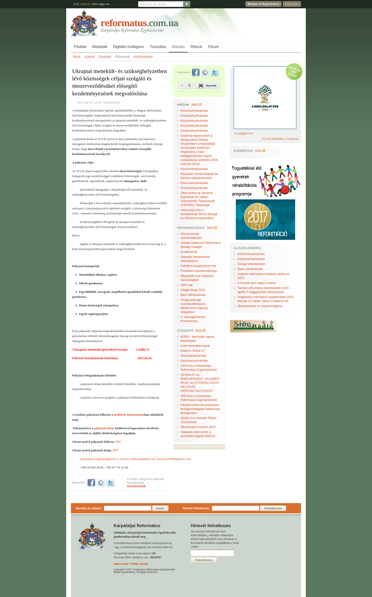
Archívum (292, 138)
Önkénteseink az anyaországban (259, 306)
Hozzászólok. (136, 486)
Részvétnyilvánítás (193, 355)
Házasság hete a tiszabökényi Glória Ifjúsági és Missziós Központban (199, 214)
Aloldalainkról (143, 56)
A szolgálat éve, (244, 133)
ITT (118, 441)
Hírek (76, 56)
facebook (91, 482)
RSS (194, 104)
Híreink (183, 104)
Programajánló (191, 228)
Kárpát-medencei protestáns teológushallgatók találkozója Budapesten (200, 409)
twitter (110, 482)
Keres (160, 508)
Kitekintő (105, 56)
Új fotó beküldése (273, 138)
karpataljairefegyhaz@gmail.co (99, 459)
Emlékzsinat (189, 252)
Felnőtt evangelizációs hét (198, 266)
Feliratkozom (273, 508)
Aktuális (178, 47)
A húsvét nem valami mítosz (256, 283)
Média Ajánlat (139, 563)
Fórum (213, 47)
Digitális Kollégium (128, 47)
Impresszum (121, 563)
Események (243, 151)
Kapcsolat (292, 4)
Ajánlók (89, 56)
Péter (95, 4)
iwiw (101, 482)
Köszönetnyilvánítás (194, 110)
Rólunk (196, 47)
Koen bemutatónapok (195, 345)
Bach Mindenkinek (193, 295)
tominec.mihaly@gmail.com (137, 459)
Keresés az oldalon (89, 508)
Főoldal (80, 47)
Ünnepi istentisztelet (251, 264)
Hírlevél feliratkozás (196, 508)
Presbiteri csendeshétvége (199, 271)
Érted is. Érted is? (193, 350)
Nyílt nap (187, 285)
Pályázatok (122, 56)
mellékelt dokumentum (129, 414)
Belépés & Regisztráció (263, 4)
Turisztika (158, 47)
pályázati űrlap (104, 428)
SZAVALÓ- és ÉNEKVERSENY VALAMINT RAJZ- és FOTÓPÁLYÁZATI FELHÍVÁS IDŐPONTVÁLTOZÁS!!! (200, 383)
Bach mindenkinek (250, 269)
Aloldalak (99, 47)
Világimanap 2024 (193, 290)
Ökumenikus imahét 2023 (198, 427)
